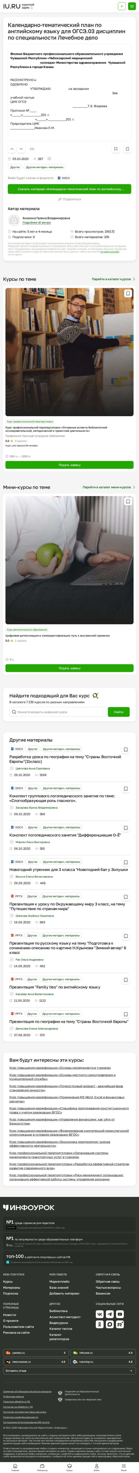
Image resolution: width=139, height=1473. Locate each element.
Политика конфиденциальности (20, 1417)
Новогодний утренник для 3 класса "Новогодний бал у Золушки (68, 869)
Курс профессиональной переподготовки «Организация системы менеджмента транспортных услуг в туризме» (58, 1155)
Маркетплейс (59, 1281)
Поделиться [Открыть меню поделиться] (69, 199)
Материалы (11, 1287)
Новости (9, 1315)
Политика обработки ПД (16, 1401)
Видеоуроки (58, 1323)
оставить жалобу (109, 251)
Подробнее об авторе (37, 222)
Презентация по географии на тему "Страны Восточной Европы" (68, 1021)
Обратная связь (108, 1281)
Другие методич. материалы (44, 167)
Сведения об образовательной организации (27, 1391)
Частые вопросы (108, 1287)
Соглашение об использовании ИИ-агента (26, 1422)
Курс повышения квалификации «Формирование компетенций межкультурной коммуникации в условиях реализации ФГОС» (69, 1133)
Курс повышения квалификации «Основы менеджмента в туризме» (60, 1068)
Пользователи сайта (18, 1327)
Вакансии (103, 1293)
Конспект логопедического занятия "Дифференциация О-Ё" (65, 835)
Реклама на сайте (16, 1332)
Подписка (10, 1293)
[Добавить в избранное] (127, 149)
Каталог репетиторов (59, 1337)
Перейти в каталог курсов (114, 279)
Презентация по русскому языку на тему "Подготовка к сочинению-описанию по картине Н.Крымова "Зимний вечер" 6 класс (67, 948)
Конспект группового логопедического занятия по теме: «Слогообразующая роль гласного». (62, 798)
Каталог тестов (60, 1329)
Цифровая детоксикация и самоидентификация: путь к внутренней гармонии (57, 635)
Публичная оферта (13, 1396)
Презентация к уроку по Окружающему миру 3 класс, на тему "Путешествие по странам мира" (67, 906)
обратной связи (121, 1456)
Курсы (8, 1281)
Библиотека (58, 1311)
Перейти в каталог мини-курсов (109, 487)
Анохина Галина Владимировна (46, 218)
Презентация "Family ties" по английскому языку (54, 987)
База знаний (58, 1287)
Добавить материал (64, 1293)
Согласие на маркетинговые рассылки (24, 1412)
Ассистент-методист (65, 1317)
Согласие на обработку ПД (18, 1407)
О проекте (10, 1321)
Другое (14, 167)
